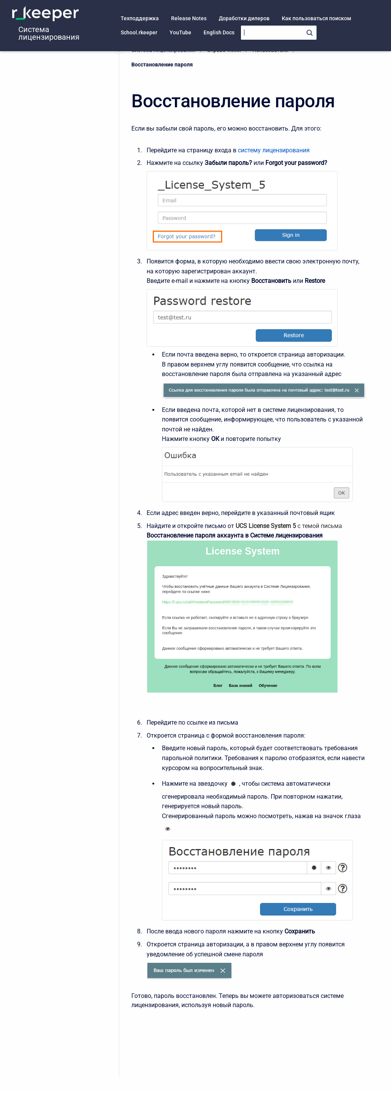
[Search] (279, 32)
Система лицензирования (48, 33)
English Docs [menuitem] (219, 32)
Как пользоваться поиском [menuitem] (316, 18)
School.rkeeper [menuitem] (139, 32)
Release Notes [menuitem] (189, 18)
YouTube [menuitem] (180, 32)
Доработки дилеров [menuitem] (244, 18)
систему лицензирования (274, 150)
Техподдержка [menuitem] (140, 18)
